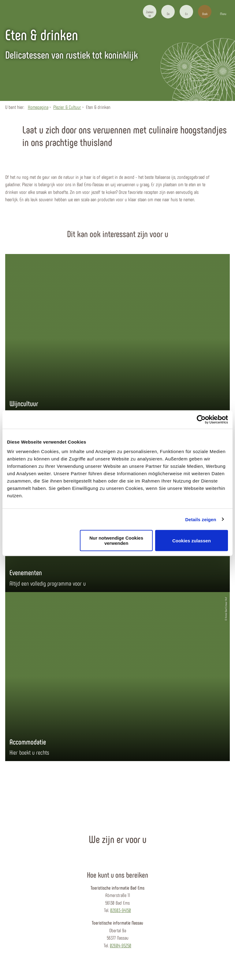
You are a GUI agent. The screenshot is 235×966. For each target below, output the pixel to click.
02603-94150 (120, 910)
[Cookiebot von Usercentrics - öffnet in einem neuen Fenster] (201, 419)
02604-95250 (120, 945)
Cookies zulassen (191, 540)
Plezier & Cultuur (67, 107)
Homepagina (38, 107)
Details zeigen (200, 519)
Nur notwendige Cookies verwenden (116, 540)
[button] (168, 11)
